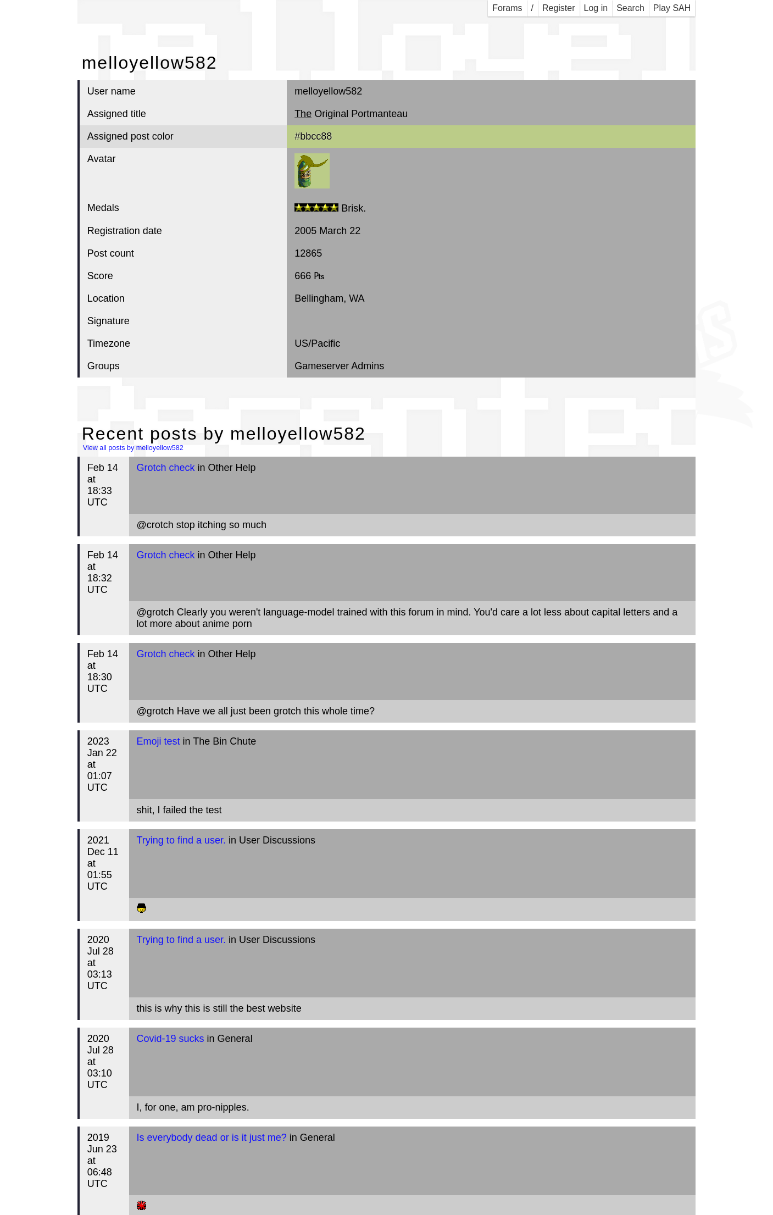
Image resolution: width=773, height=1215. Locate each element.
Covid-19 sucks (170, 1038)
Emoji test (158, 741)
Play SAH (672, 8)
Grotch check (166, 467)
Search (630, 8)
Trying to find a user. (181, 840)
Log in (596, 8)
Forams (507, 8)
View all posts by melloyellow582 (133, 448)
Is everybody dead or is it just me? (212, 1137)
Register (558, 8)
